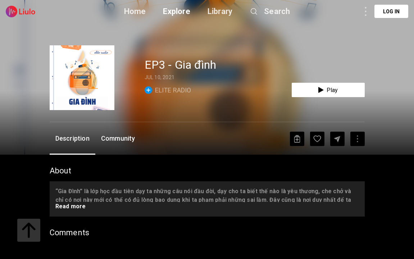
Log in (391, 11)
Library (220, 11)
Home (135, 11)
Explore (176, 11)
